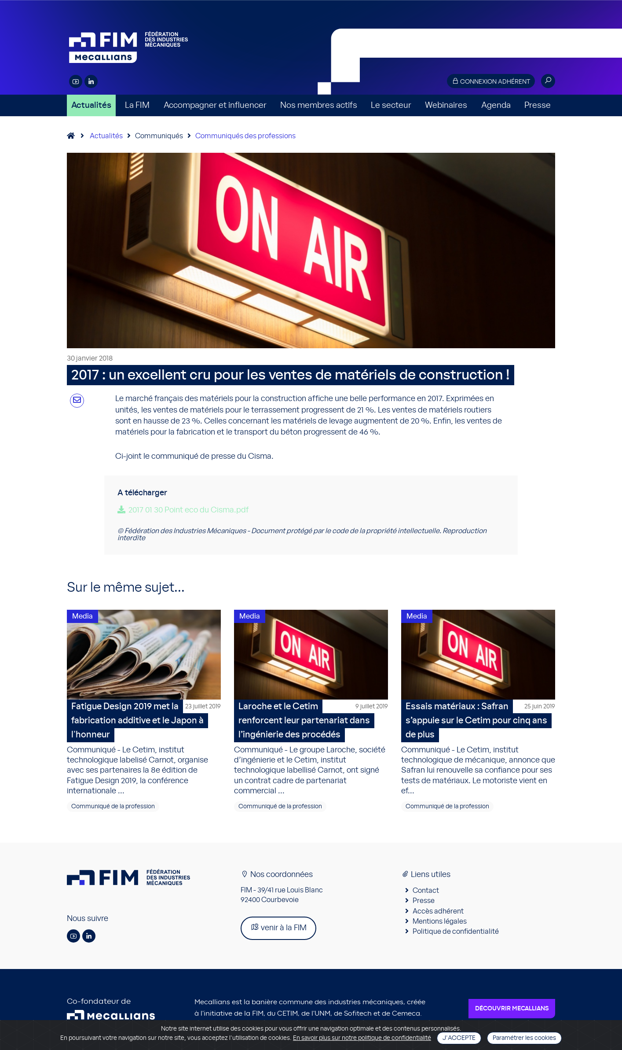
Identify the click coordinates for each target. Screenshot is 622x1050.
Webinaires (446, 105)
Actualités (91, 105)
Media (82, 616)
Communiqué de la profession (113, 809)
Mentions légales (440, 924)
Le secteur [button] (391, 105)
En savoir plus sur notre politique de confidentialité (362, 1038)
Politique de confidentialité (456, 934)
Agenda (496, 105)
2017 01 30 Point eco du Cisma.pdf (188, 510)
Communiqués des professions (245, 136)
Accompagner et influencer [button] (215, 105)
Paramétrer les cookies (524, 1038)
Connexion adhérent (491, 81)
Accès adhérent (438, 913)
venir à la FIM (278, 930)
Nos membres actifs (318, 105)
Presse (537, 105)
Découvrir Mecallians (512, 1011)
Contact (426, 893)
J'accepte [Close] (459, 1038)
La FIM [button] (137, 105)
